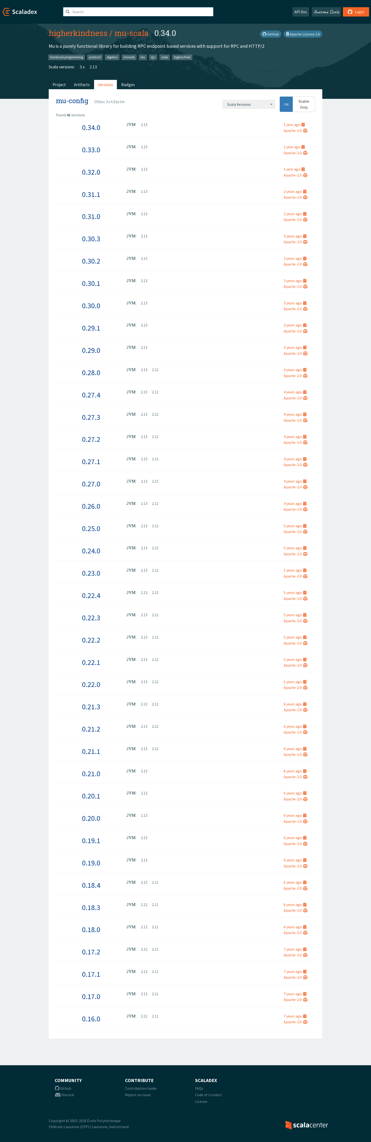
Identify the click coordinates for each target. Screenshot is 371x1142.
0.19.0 (91, 862)
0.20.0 (91, 818)
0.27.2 (91, 439)
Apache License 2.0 (303, 34)
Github (63, 1088)
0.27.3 (91, 417)
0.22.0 (91, 684)
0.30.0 (91, 305)
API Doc (300, 11)
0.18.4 (91, 885)
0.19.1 (91, 840)
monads (129, 57)
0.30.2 (91, 261)
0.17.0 (91, 996)
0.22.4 (91, 595)
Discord (64, 1094)
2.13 (93, 67)
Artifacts (82, 84)
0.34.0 (91, 127)
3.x (82, 67)
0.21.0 (91, 773)
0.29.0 (91, 350)
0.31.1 (91, 194)
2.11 (155, 882)
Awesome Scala (326, 12)
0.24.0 (91, 550)
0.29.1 (91, 327)
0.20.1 (91, 795)
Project (59, 84)
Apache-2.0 (296, 130)
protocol (95, 57)
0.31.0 (91, 216)
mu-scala (131, 33)
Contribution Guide (140, 1088)
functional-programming (66, 57)
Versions (105, 84)
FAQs (199, 1088)
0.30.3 (91, 238)
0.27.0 (91, 483)
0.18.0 (91, 929)
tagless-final (182, 57)
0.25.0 (91, 528)
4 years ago (295, 369)
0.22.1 (91, 662)
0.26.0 (91, 506)
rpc (153, 57)
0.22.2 (91, 640)
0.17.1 (91, 974)
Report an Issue (138, 1094)
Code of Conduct (208, 1094)
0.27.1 (91, 461)
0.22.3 (91, 617)
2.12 (155, 369)
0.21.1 (91, 751)
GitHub (271, 34)
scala (164, 57)
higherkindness (78, 33)
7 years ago (295, 949)
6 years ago (295, 704)
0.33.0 (91, 149)
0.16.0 (91, 1018)
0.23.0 (91, 573)
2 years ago (295, 191)
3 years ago (295, 236)
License (201, 1101)
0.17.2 (91, 951)
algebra (112, 57)
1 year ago (294, 124)
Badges (128, 84)
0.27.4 (91, 394)
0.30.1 (91, 283)
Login (356, 11)
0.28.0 (91, 372)
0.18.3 (91, 907)
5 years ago (295, 525)
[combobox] (248, 104)
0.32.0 (91, 172)
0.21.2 (91, 729)
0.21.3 (91, 706)
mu (143, 57)
